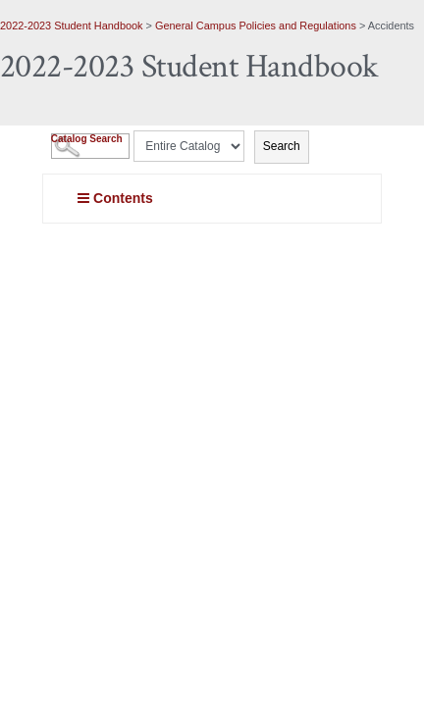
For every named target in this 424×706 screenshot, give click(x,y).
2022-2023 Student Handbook (71, 25)
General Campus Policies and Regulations (255, 25)
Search (281, 146)
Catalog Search (87, 138)
